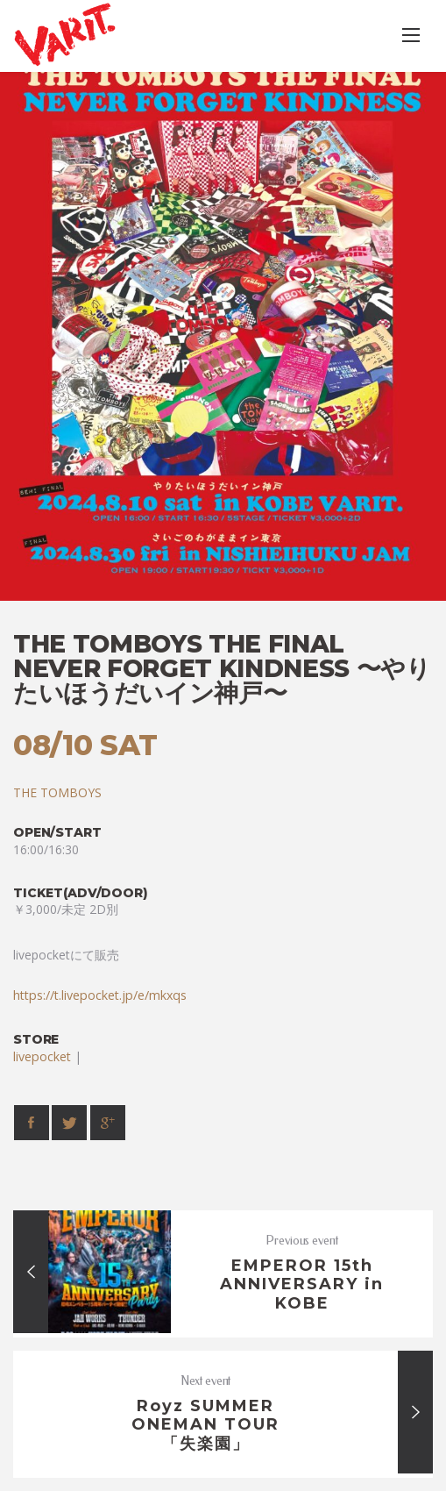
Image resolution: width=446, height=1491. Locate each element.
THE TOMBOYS (57, 792)
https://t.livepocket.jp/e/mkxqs (100, 995)
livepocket (42, 1056)
